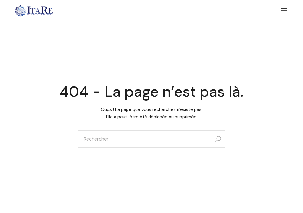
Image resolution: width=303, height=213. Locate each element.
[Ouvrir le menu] (284, 10)
